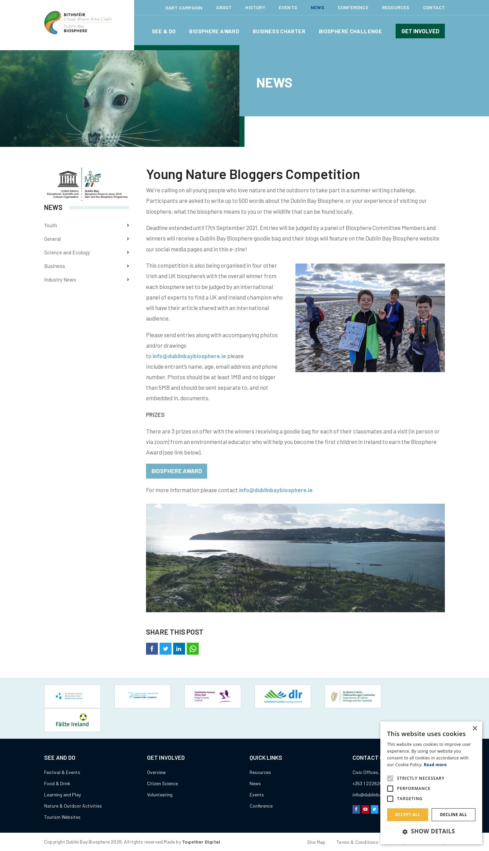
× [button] (474, 728)
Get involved (420, 30)
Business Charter (279, 31)
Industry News (60, 279)
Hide (344, 839)
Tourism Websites (62, 793)
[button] (431, 831)
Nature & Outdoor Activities (73, 782)
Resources (396, 7)
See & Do (164, 31)
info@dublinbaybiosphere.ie (189, 355)
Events (288, 7)
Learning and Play (62, 770)
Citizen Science (162, 759)
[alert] (431, 782)
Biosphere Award (214, 31)
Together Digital (201, 817)
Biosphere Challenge (350, 31)
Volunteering (160, 770)
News (317, 7)
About (224, 7)
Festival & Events (62, 748)
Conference (353, 7)
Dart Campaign (184, 8)
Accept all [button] (407, 814)
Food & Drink (57, 759)
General (52, 239)
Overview (156, 748)
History (255, 7)
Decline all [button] (453, 814)
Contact (434, 7)
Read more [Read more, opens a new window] (435, 765)
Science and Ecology (67, 252)
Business (54, 266)
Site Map (316, 818)
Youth (50, 225)
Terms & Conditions (357, 818)
